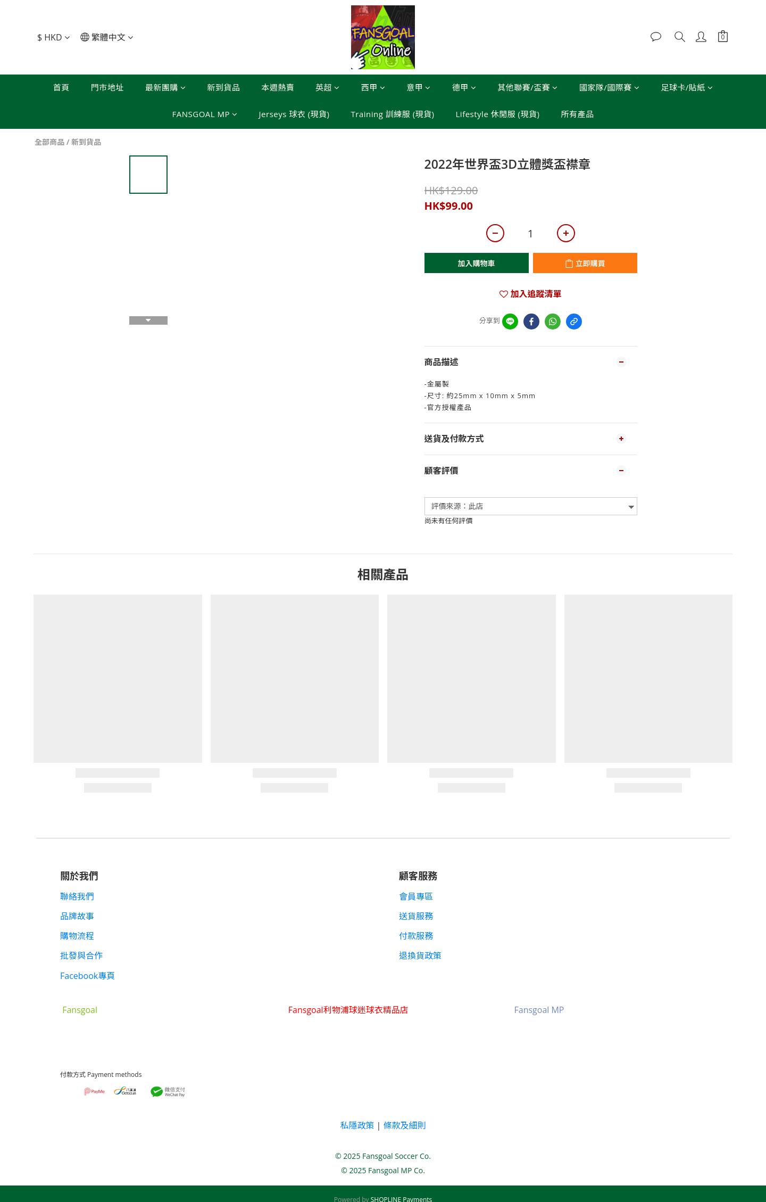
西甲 (373, 87)
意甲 (418, 87)
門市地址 (107, 87)
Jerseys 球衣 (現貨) (294, 114)
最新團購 (165, 87)
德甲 (464, 87)
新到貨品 (223, 87)
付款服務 (416, 936)
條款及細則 (405, 1125)
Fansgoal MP (539, 1010)
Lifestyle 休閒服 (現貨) (498, 114)
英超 (327, 87)
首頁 (61, 87)
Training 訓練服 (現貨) (393, 114)
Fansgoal (79, 1010)
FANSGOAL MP (205, 114)
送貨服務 (416, 916)
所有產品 (577, 114)
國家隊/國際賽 (609, 87)
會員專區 (416, 896)
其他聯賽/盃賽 (527, 87)
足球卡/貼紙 (687, 87)
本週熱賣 (277, 87)
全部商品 (49, 142)
